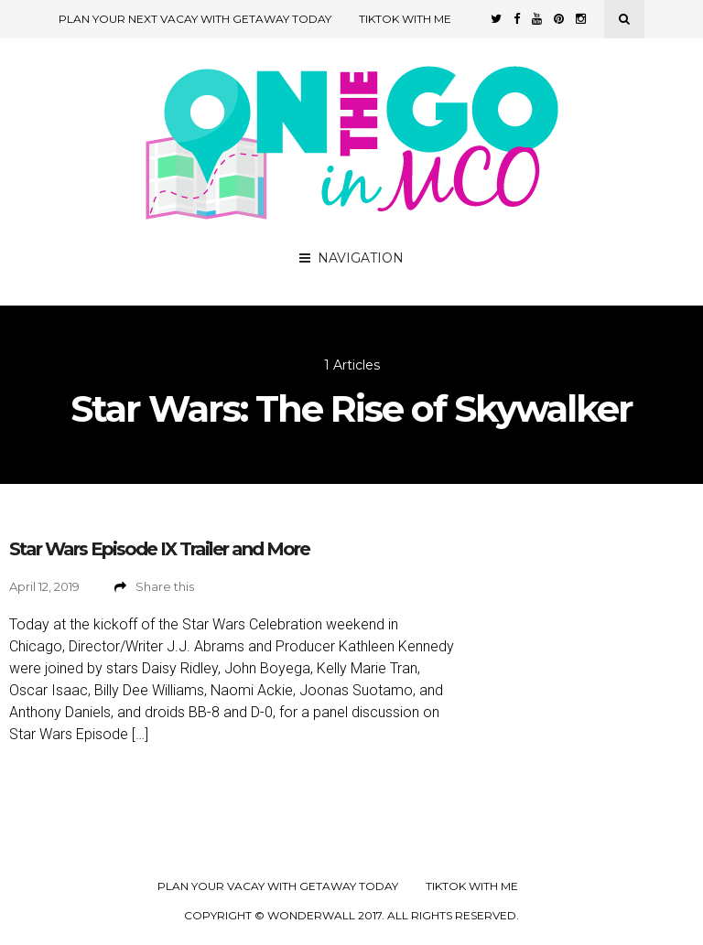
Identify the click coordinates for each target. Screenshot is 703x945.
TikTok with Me (405, 19)
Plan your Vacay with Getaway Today (277, 886)
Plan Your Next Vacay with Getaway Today (195, 19)
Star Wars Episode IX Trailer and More (159, 549)
